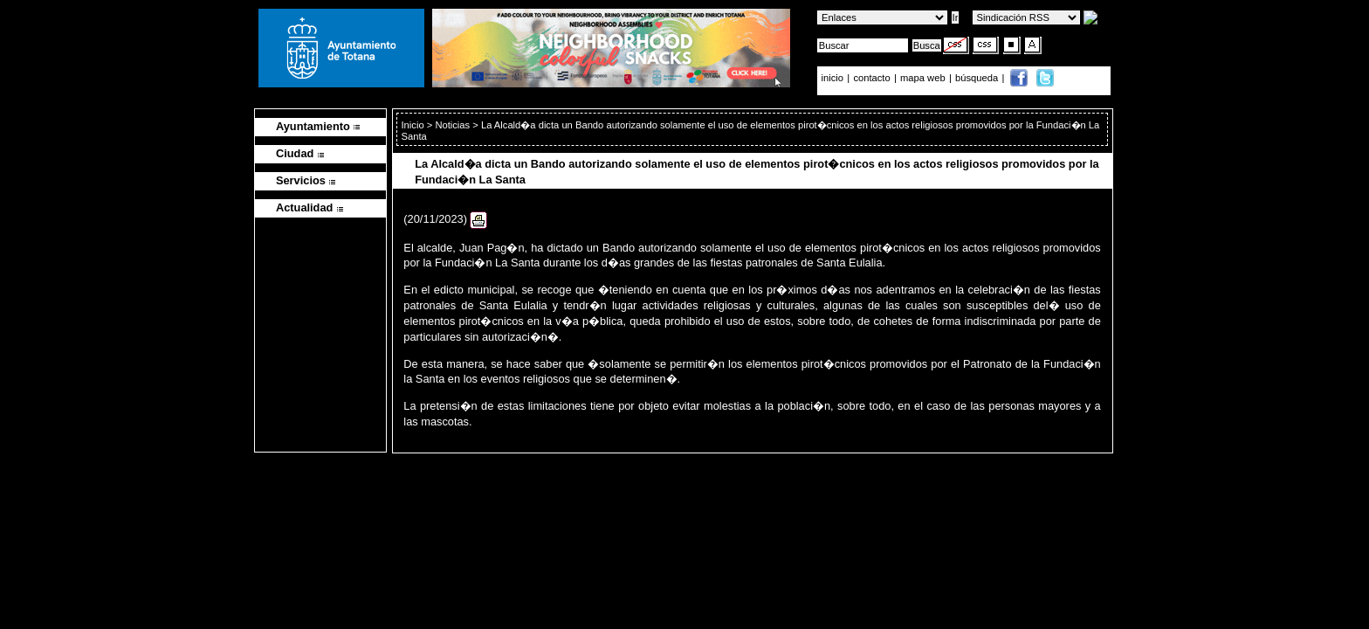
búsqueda (978, 78)
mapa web (924, 78)
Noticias (452, 125)
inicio (834, 78)
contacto (871, 78)
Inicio (413, 125)
